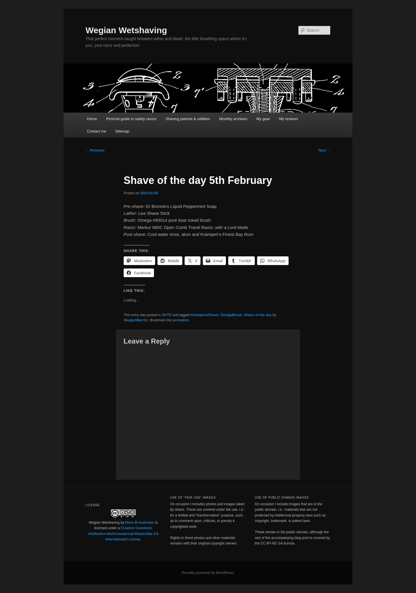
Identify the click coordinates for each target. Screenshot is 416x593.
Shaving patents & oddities (188, 119)
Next (324, 150)
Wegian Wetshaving (126, 30)
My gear (263, 119)
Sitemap (122, 131)
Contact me (96, 131)
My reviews (288, 119)
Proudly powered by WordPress (208, 573)
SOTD (167, 315)
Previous (95, 150)
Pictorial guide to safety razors (131, 119)
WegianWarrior (136, 320)
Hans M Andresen (139, 523)
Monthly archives (233, 119)
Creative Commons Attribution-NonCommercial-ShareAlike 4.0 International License (123, 533)
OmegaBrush (231, 315)
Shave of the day (258, 315)
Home (92, 119)
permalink (180, 320)
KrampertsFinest (204, 315)
